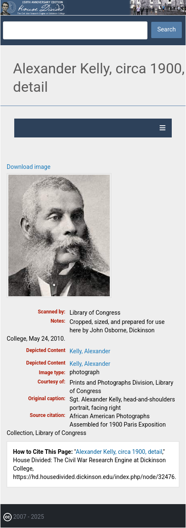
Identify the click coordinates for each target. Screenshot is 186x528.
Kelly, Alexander (90, 351)
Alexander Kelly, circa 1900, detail (119, 451)
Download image (28, 166)
